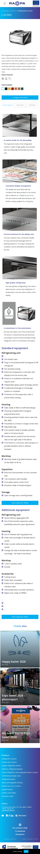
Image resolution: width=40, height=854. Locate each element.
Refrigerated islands (8, 779)
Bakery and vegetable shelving (12, 783)
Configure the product (20, 97)
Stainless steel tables (9, 793)
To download (20, 831)
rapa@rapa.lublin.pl (8, 810)
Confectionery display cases (11, 776)
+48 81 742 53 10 (8, 809)
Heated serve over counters (11, 786)
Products (14, 11)
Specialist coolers (8, 796)
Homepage (5, 11)
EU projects (20, 834)
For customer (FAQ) (20, 828)
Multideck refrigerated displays (12, 769)
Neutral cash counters (9, 762)
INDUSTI (36, 839)
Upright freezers (7, 789)
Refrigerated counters (25, 11)
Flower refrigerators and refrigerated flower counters (20, 772)
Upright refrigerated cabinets (11, 766)
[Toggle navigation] (5, 3)
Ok (26, 851)
